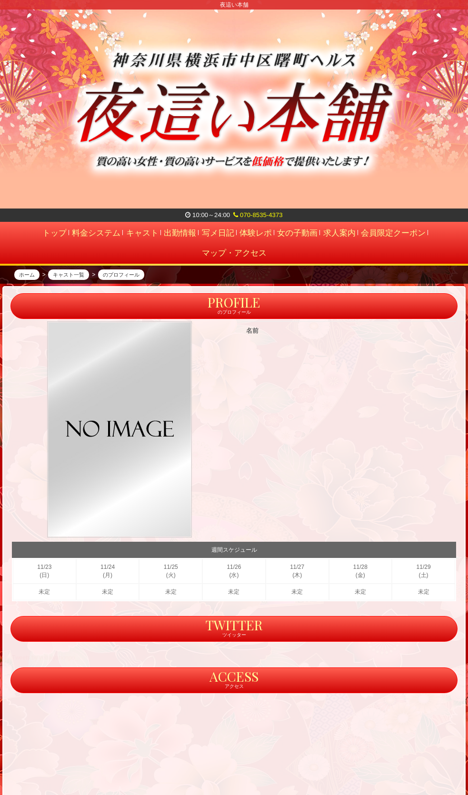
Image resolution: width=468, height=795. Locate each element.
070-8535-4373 (257, 215)
